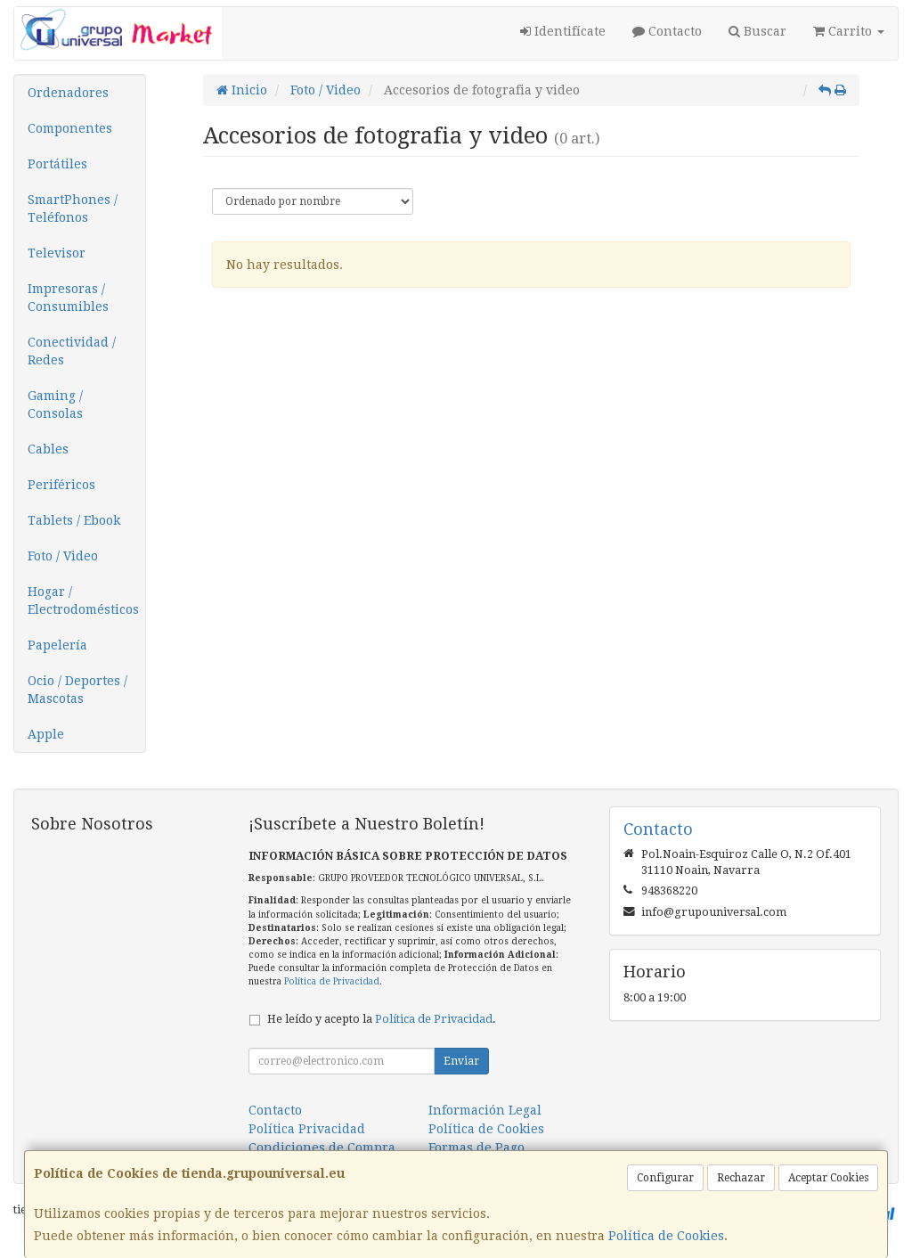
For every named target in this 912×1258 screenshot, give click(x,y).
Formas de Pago (476, 1147)
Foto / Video (63, 556)
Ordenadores (68, 93)
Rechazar (741, 1178)
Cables (48, 449)
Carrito (848, 31)
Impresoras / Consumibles (68, 298)
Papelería (57, 645)
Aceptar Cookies (828, 1178)
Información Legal (485, 1110)
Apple (46, 734)
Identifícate (563, 31)
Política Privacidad (306, 1129)
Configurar (665, 1178)
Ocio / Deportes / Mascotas (77, 690)
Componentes (70, 128)
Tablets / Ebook (74, 520)
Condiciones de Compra (321, 1147)
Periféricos (61, 485)
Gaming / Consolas (55, 404)
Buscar (757, 31)
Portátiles (57, 164)
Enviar (461, 1061)
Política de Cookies (666, 1236)
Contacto (667, 31)
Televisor (57, 253)
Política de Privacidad (331, 981)
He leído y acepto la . (381, 1018)
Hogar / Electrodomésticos (83, 600)
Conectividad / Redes (72, 351)
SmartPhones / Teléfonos (73, 208)
